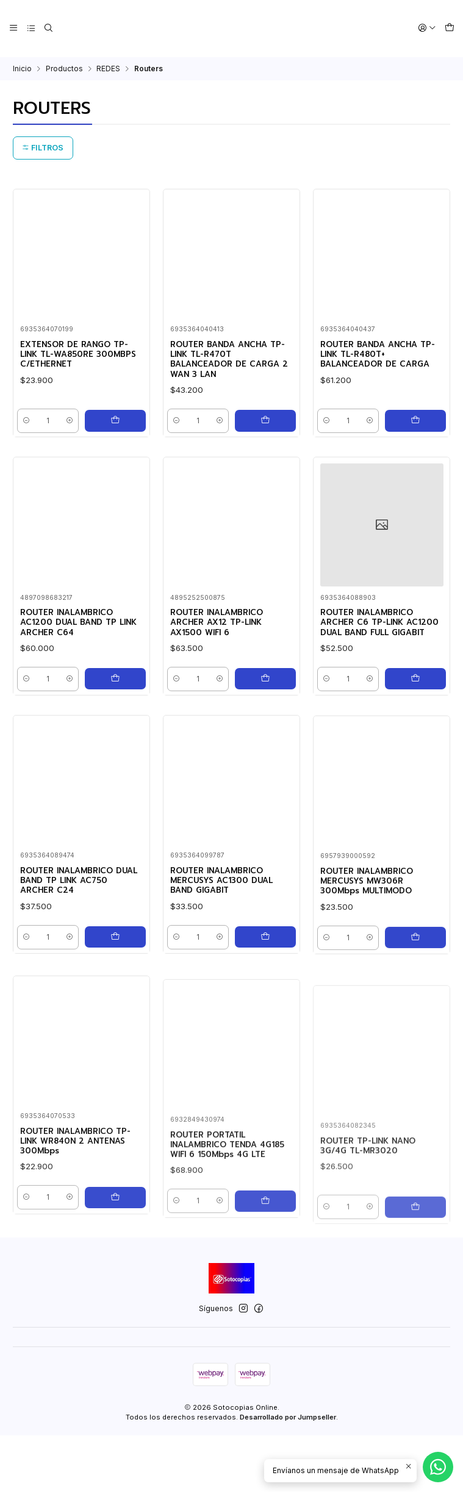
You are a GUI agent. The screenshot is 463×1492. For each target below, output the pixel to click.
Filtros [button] (42, 147)
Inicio (22, 67)
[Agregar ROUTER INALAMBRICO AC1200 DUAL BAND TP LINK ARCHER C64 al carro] (115, 762)
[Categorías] (29, 28)
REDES (108, 67)
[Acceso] (429, 28)
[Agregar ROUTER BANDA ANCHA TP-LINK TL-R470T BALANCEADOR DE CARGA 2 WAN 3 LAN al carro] (266, 427)
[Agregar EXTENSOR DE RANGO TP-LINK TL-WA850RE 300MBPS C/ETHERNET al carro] (115, 427)
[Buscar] (45, 28)
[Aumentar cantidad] (72, 427)
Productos (64, 67)
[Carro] (449, 28)
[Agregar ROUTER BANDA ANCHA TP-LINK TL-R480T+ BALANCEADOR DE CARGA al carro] (416, 427)
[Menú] (13, 28)
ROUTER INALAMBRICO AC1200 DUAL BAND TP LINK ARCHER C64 (76, 691)
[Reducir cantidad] (30, 427)
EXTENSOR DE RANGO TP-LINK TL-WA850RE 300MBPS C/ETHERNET (74, 357)
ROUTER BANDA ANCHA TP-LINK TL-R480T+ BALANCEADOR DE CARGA (377, 363)
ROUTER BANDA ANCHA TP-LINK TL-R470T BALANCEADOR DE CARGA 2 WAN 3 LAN (227, 363)
